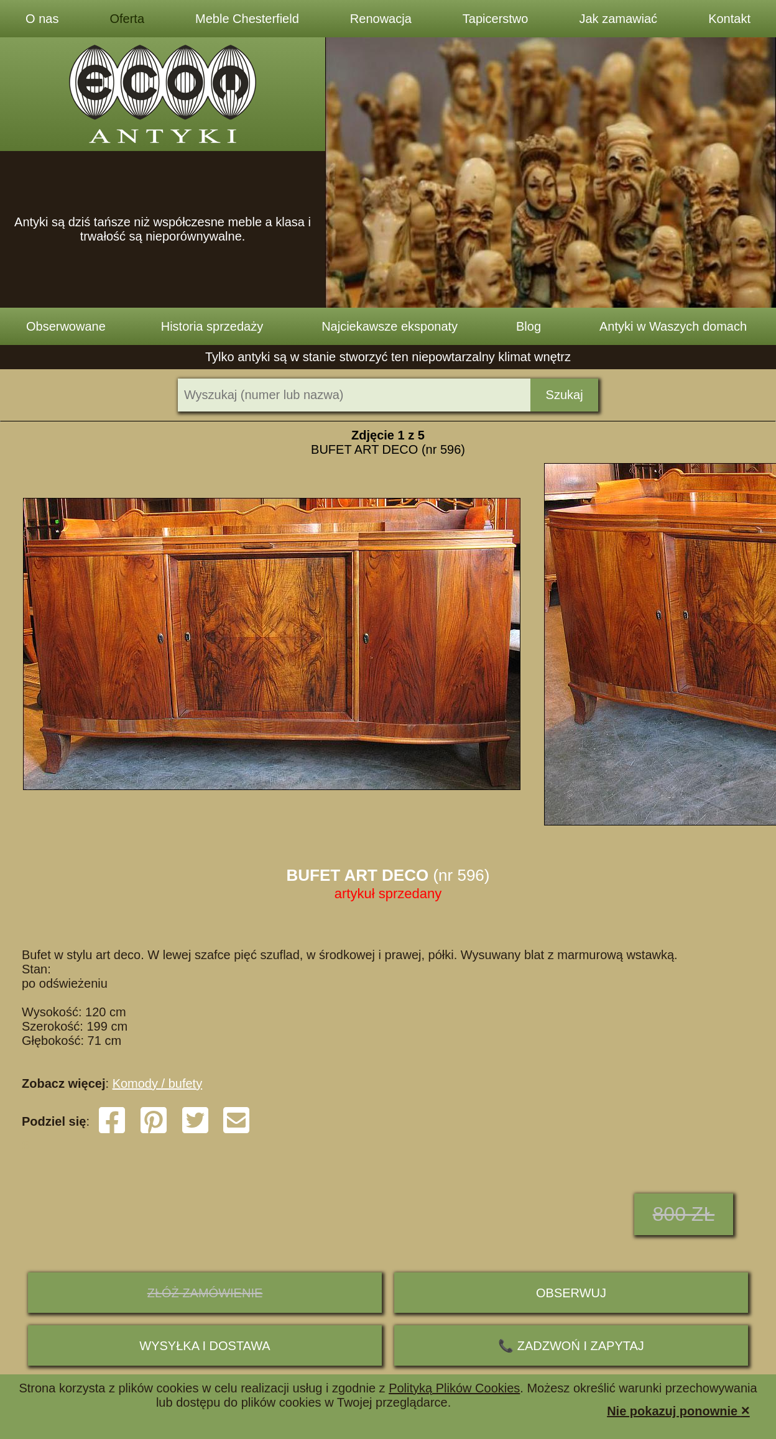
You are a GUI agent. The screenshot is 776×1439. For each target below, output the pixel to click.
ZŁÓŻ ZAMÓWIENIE (205, 1293)
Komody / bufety (158, 1083)
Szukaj (564, 395)
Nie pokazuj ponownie (678, 1410)
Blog (528, 326)
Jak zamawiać (619, 18)
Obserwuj (571, 1293)
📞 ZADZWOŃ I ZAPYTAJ (571, 1346)
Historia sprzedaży (212, 326)
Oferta (126, 18)
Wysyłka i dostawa (204, 1346)
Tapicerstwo (496, 18)
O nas (41, 18)
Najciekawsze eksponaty (389, 326)
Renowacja (381, 18)
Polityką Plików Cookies (454, 1388)
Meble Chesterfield (247, 18)
